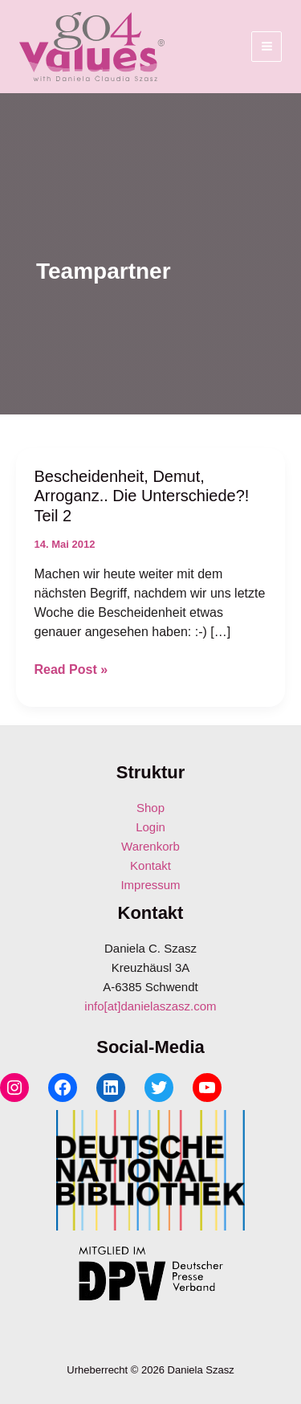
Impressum (150, 885)
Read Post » (71, 670)
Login (150, 827)
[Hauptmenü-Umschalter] (266, 46)
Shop (150, 807)
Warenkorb (150, 846)
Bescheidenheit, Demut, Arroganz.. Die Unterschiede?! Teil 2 (142, 495)
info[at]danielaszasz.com (150, 1006)
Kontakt (150, 865)
